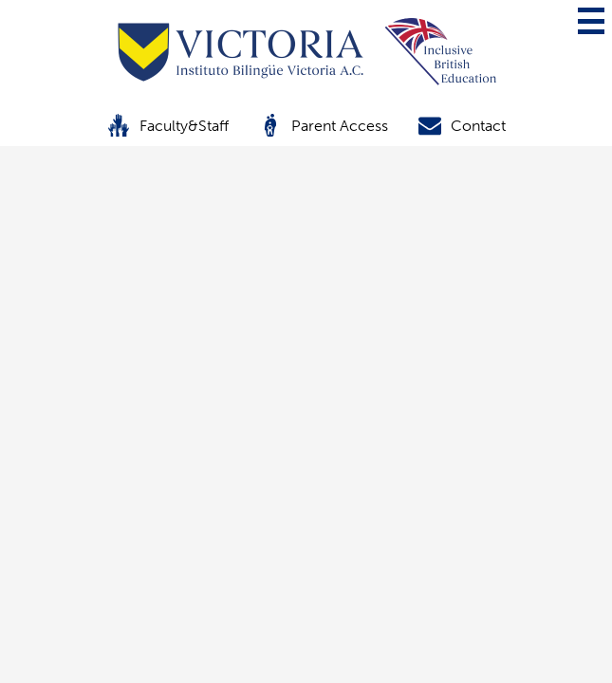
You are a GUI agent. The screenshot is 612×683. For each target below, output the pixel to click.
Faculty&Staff (168, 125)
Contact (462, 125)
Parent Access (323, 125)
